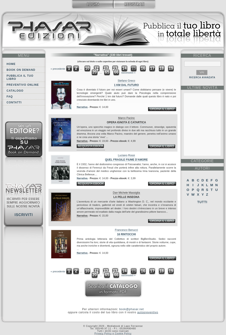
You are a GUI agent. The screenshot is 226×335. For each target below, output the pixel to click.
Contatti (14, 102)
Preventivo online (23, 84)
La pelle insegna (126, 197)
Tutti (202, 202)
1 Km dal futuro (126, 85)
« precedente (58, 68)
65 (107, 72)
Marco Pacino (126, 118)
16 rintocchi (126, 234)
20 (94, 72)
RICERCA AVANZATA (202, 77)
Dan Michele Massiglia (126, 192)
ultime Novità (202, 88)
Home (11, 64)
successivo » (128, 72)
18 (161, 68)
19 (171, 68)
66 (116, 72)
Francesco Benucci (126, 230)
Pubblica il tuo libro (20, 77)
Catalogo (15, 90)
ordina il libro (162, 109)
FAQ (10, 96)
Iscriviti (23, 215)
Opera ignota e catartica (126, 122)
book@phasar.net (131, 309)
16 (143, 68)
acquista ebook (91, 146)
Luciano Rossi (126, 155)
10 (87, 68)
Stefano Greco (126, 80)
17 (152, 68)
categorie (202, 161)
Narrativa (82, 107)
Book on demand (21, 69)
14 (124, 68)
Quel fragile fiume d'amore (126, 159)
